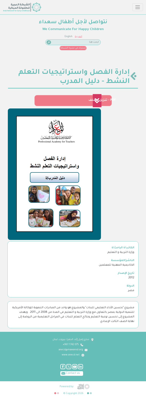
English (68, 36)
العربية (78, 36)
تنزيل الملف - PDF (102, 100)
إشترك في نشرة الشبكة (73, 48)
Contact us (70, 373)
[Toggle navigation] (137, 7)
